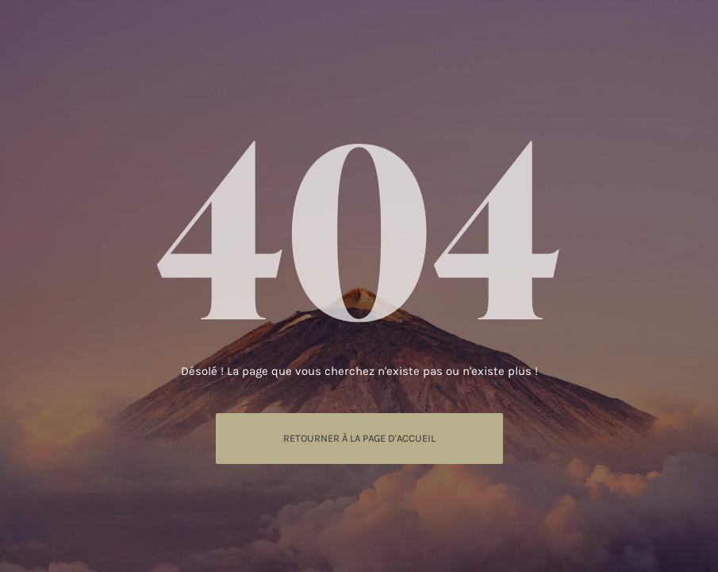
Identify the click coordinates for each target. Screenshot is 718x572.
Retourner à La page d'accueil (359, 438)
